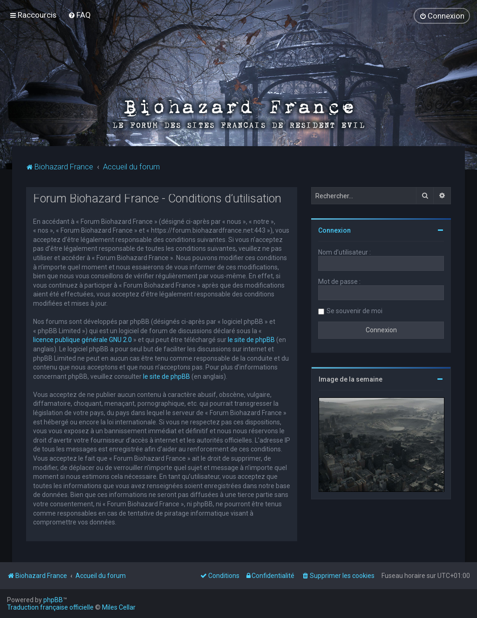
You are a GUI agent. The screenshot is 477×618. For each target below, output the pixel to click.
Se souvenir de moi (354, 311)
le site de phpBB (251, 339)
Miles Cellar (119, 607)
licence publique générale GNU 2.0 (82, 339)
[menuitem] (79, 15)
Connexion (334, 230)
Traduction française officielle (50, 607)
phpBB (53, 600)
